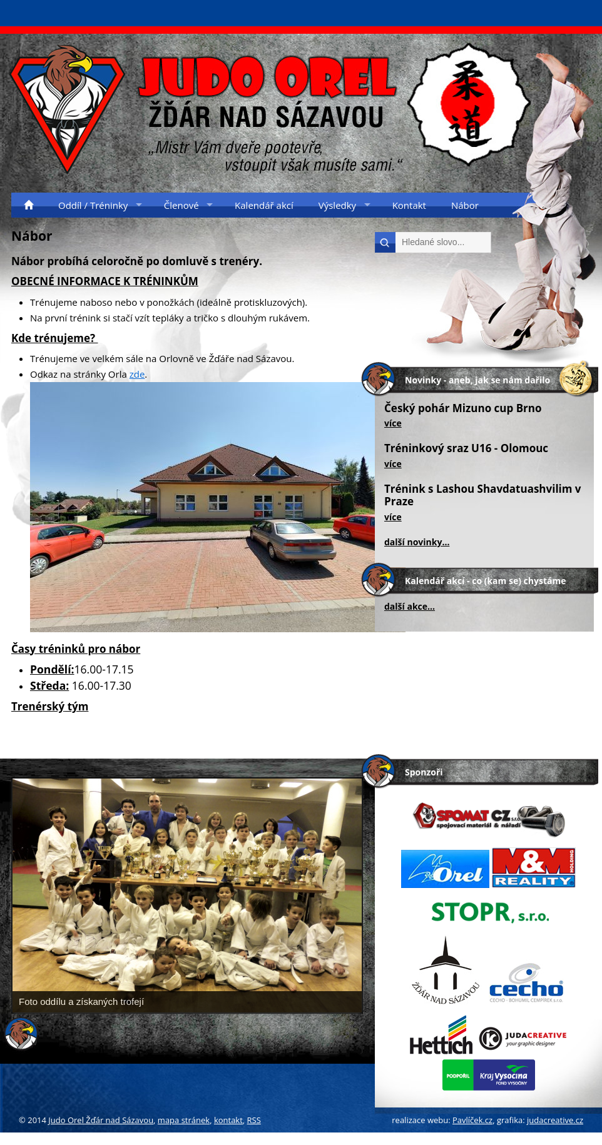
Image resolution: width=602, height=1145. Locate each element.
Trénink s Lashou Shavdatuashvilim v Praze (482, 495)
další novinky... (416, 542)
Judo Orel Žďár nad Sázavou (100, 1120)
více (393, 423)
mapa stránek (184, 1120)
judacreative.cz (555, 1120)
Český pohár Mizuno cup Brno (463, 408)
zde (137, 374)
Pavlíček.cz (472, 1120)
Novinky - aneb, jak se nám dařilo (477, 380)
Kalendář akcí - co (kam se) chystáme (485, 581)
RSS (254, 1120)
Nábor (32, 236)
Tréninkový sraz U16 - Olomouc (466, 448)
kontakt (228, 1120)
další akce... (409, 606)
